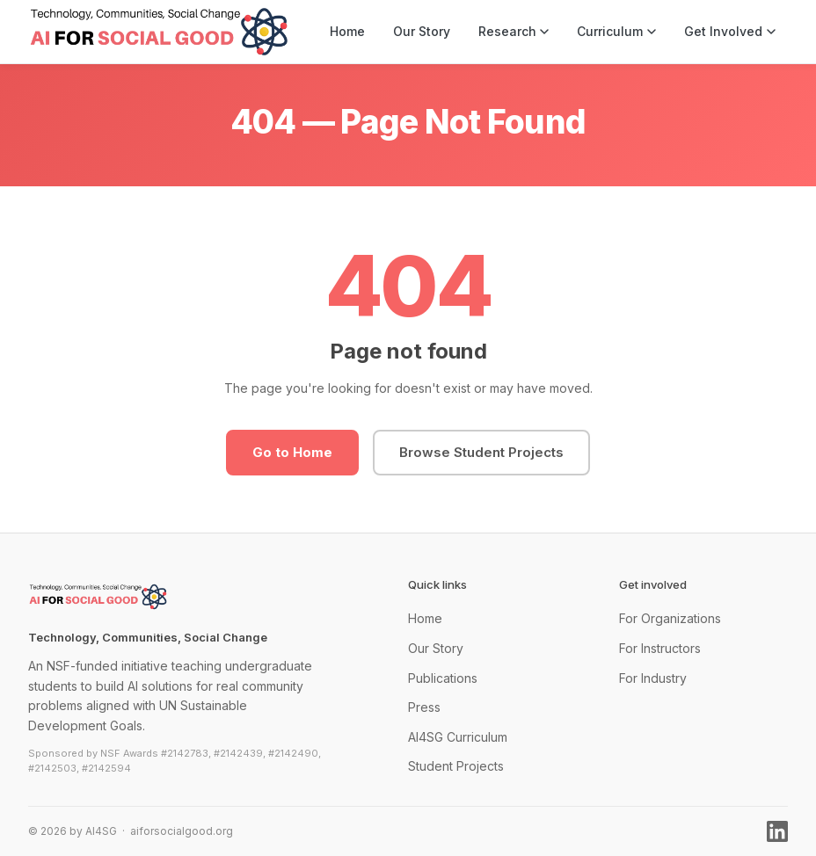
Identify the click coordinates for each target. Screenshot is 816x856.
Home (347, 31)
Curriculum (616, 31)
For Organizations (670, 618)
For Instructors (660, 648)
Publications (442, 678)
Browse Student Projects (481, 452)
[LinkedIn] (777, 831)
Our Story (421, 31)
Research (514, 31)
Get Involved (730, 31)
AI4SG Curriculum (457, 736)
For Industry (653, 678)
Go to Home (292, 452)
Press (424, 707)
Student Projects (456, 765)
